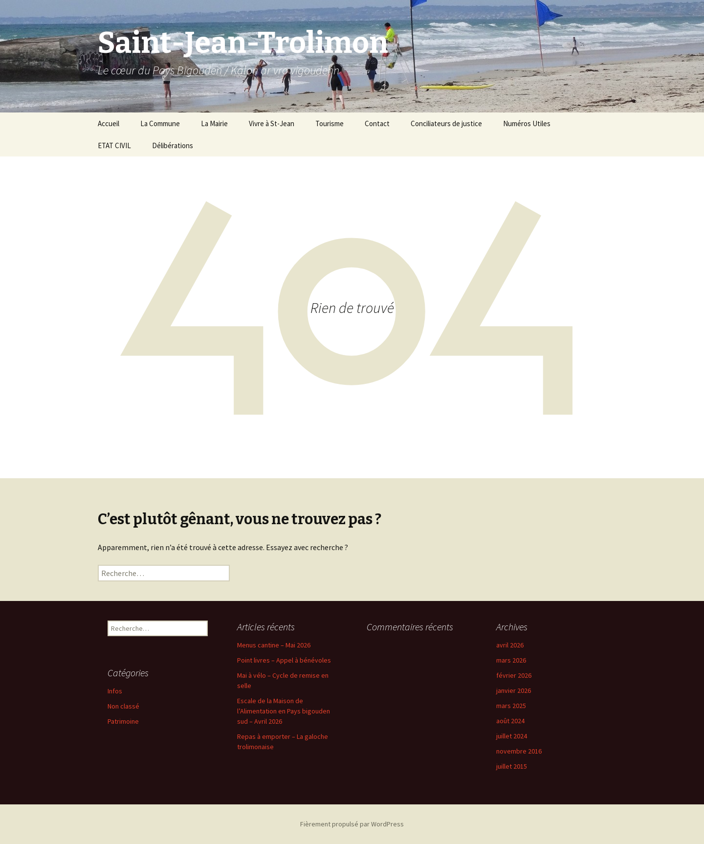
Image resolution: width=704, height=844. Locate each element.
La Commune (160, 123)
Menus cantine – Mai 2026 (273, 645)
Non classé (123, 706)
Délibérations (172, 145)
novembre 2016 (519, 751)
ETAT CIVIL (114, 145)
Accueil (108, 123)
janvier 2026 (513, 690)
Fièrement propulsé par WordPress (352, 824)
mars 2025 (511, 705)
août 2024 (510, 720)
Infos (115, 691)
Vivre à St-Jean (271, 123)
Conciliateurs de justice (446, 123)
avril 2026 (510, 645)
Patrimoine (123, 721)
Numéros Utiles (526, 123)
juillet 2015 (511, 766)
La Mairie (214, 123)
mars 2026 (511, 660)
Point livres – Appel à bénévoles (284, 660)
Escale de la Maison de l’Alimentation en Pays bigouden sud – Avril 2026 (283, 711)
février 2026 (513, 675)
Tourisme (329, 123)
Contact (377, 123)
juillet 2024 (511, 736)
